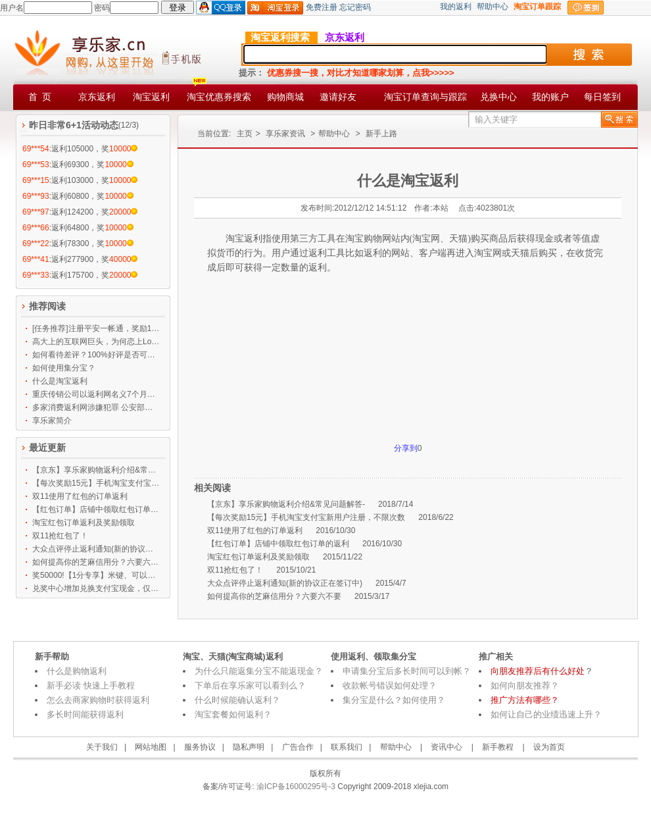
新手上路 (381, 133)
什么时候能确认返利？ (237, 700)
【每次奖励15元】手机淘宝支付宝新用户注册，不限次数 (96, 483)
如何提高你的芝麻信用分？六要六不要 (96, 562)
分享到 (406, 448)
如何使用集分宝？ (63, 368)
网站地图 (150, 747)
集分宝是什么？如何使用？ (394, 700)
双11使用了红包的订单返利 (80, 496)
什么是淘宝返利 (59, 381)
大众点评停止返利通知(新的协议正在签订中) (96, 549)
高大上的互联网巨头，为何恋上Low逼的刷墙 (96, 341)
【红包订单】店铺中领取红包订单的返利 (96, 509)
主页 (245, 133)
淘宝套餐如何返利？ (233, 714)
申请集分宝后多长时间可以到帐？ (407, 671)
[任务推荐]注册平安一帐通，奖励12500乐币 (96, 328)
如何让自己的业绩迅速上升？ (546, 714)
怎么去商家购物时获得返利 (98, 700)
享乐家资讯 (285, 133)
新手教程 (498, 747)
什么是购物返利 (77, 671)
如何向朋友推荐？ (525, 685)
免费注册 (321, 7)
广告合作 (298, 747)
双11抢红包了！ (60, 535)
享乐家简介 (52, 420)
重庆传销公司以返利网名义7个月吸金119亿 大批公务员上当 (96, 394)
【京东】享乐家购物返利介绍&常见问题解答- (96, 470)
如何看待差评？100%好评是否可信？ (96, 354)
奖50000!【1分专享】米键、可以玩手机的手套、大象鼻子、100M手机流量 (96, 575)
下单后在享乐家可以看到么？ (250, 685)
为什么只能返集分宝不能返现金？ (259, 671)
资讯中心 (446, 747)
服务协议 (200, 747)
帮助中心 (492, 6)
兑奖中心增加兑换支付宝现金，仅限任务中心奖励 (96, 588)
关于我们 (102, 747)
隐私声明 (248, 747)
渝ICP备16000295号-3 (294, 786)
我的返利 (455, 6)
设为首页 (549, 747)
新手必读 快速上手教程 (91, 685)
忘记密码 (355, 7)
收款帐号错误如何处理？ (390, 685)
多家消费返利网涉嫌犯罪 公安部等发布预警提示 (96, 407)
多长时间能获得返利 (85, 714)
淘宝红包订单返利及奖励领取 (83, 522)
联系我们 (346, 747)
